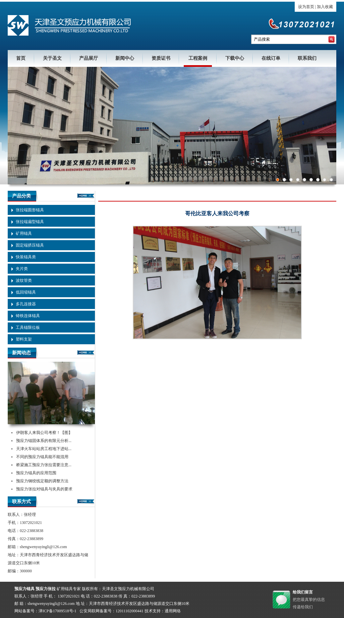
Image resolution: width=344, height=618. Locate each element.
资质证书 (161, 58)
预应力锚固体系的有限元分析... (43, 440)
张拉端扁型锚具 (30, 221)
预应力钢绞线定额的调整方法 (42, 481)
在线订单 (271, 58)
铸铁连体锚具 (28, 315)
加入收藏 (325, 6)
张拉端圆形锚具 (30, 210)
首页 (20, 58)
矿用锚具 (24, 233)
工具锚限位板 (28, 327)
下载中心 (234, 58)
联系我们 (307, 58)
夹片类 (22, 268)
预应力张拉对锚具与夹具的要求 (44, 489)
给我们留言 (303, 592)
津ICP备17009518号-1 (57, 611)
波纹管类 (24, 280)
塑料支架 (24, 339)
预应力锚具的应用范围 (36, 473)
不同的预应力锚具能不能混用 (42, 456)
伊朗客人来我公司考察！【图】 (44, 432)
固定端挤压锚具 (30, 245)
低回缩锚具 (26, 292)
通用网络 (173, 611)
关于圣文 (52, 58)
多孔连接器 (26, 304)
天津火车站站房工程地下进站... (43, 448)
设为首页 (306, 6)
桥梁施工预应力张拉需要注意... (43, 464)
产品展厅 (88, 58)
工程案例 (197, 58)
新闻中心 (124, 58)
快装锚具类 (26, 257)
